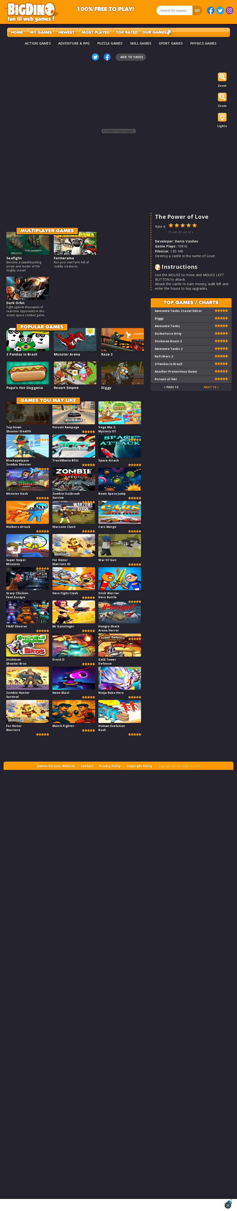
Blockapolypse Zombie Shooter (18, 462)
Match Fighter (63, 726)
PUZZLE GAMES (110, 43)
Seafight (14, 258)
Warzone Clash (64, 527)
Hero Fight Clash (65, 593)
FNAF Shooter (16, 626)
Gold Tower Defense (107, 662)
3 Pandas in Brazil (21, 354)
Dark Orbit (15, 303)
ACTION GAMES (38, 43)
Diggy (106, 387)
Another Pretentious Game (176, 372)
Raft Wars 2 (164, 356)
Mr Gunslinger (63, 626)
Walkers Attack (18, 527)
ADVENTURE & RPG (74, 43)
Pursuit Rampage (65, 427)
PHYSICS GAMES (203, 43)
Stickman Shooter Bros (16, 662)
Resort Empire (66, 387)
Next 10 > (211, 387)
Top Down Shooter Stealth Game (18, 431)
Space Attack (108, 460)
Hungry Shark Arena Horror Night (108, 630)
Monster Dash (17, 494)
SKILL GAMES (140, 43)
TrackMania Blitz (65, 460)
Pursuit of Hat (166, 379)
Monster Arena (67, 354)
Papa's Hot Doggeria (24, 387)
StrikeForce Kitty (168, 334)
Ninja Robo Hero (111, 693)
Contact (87, 766)
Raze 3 (107, 354)
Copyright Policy (139, 766)
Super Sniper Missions (16, 562)
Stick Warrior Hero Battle (108, 595)
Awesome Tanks (167, 326)
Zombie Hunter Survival (18, 695)
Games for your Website (56, 766)
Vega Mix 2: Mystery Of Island (107, 431)
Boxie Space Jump (112, 494)
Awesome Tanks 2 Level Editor (178, 311)
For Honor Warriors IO (61, 562)
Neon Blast (61, 693)
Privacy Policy (110, 766)
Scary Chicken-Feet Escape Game (17, 597)
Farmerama (64, 258)
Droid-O (58, 660)
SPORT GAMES (171, 43)
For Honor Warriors (14, 728)
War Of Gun (107, 560)
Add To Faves (131, 57)
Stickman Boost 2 (168, 341)
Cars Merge (107, 527)
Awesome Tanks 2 (168, 349)
